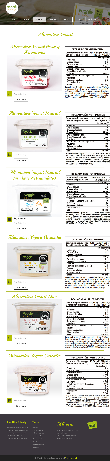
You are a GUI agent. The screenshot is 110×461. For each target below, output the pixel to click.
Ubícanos (53, 19)
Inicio (13, 19)
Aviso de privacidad (71, 458)
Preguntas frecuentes (38, 444)
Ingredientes (20, 218)
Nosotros (26, 19)
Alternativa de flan (37, 436)
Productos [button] (39, 19)
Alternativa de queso (37, 430)
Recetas (66, 19)
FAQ (79, 19)
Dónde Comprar (21, 100)
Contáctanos (92, 19)
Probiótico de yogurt (38, 433)
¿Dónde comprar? (37, 439)
